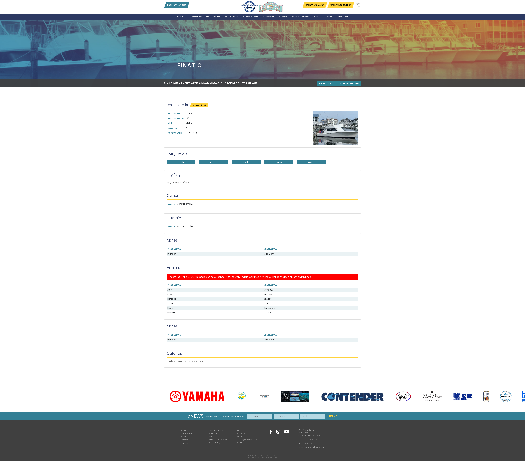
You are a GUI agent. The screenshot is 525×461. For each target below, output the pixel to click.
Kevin (170, 308)
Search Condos (349, 83)
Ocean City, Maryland (270, 458)
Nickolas (171, 312)
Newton (267, 298)
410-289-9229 (310, 440)
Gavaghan (269, 308)
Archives (240, 436)
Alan (169, 289)
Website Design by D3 (254, 458)
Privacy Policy (214, 443)
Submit (333, 415)
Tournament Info (216, 430)
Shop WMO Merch (315, 4)
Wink (266, 303)
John (170, 303)
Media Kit (212, 436)
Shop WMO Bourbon (340, 4)
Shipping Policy (187, 443)
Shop (239, 430)
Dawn (170, 294)
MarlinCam (213, 433)
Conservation (186, 433)
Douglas (171, 298)
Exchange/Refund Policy (247, 439)
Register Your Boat (176, 4)
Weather (184, 436)
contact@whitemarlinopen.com (311, 447)
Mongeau (269, 289)
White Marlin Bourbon (218, 439)
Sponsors (241, 433)
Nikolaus (268, 294)
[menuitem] (179, 16)
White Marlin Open (269, 456)
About (183, 430)
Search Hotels (327, 83)
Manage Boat (199, 105)
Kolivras (267, 312)
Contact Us (185, 439)
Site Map (240, 443)
